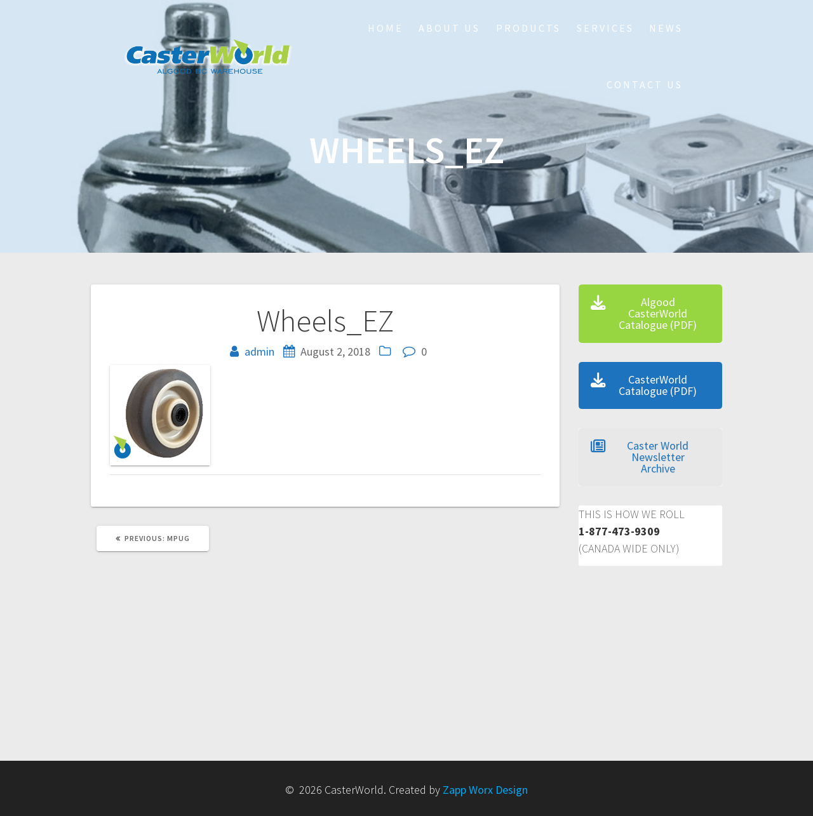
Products (528, 28)
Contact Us (645, 84)
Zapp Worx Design (485, 789)
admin (259, 351)
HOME (385, 28)
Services (605, 28)
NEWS (666, 28)
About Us (449, 28)
